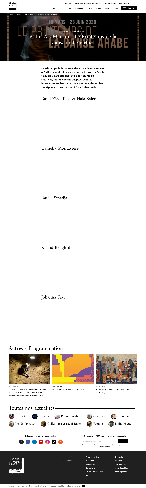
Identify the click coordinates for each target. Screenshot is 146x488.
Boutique (118, 460)
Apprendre (79, 8)
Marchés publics (121, 468)
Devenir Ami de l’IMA (94, 472)
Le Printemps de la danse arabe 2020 (62, 68)
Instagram (47, 442)
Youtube (41, 442)
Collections (90, 468)
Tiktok (54, 442)
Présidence (124, 416)
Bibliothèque (123, 424)
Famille (98, 424)
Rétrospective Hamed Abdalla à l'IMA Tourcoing (113, 391)
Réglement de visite (73, 486)
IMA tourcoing (120, 464)
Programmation (71, 416)
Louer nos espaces (110, 3)
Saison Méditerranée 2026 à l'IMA (68, 390)
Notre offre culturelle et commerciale (87, 3)
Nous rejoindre (121, 472)
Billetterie (131, 8)
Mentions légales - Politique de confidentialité (49, 486)
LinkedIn (34, 442)
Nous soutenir (124, 3)
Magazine (18, 14)
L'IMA (98, 8)
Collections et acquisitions (64, 424)
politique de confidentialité (105, 446)
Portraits (20, 416)
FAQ (87, 475)
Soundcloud (60, 442)
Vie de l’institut (25, 424)
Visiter (70, 8)
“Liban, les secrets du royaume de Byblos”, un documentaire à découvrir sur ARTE (28, 391)
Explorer (90, 8)
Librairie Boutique (111, 8)
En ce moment (59, 8)
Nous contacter (68, 461)
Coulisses (99, 416)
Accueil (11, 14)
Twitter (21, 442)
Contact (11, 486)
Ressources (90, 464)
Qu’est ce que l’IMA (69, 457)
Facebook (28, 442)
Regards (44, 416)
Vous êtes (68, 3)
